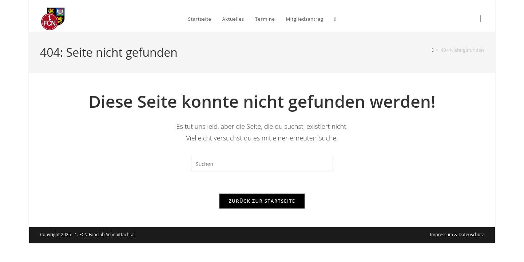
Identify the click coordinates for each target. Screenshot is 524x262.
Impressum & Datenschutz (457, 253)
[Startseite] (433, 50)
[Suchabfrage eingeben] (262, 164)
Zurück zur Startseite (262, 201)
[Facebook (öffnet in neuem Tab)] (482, 18)
